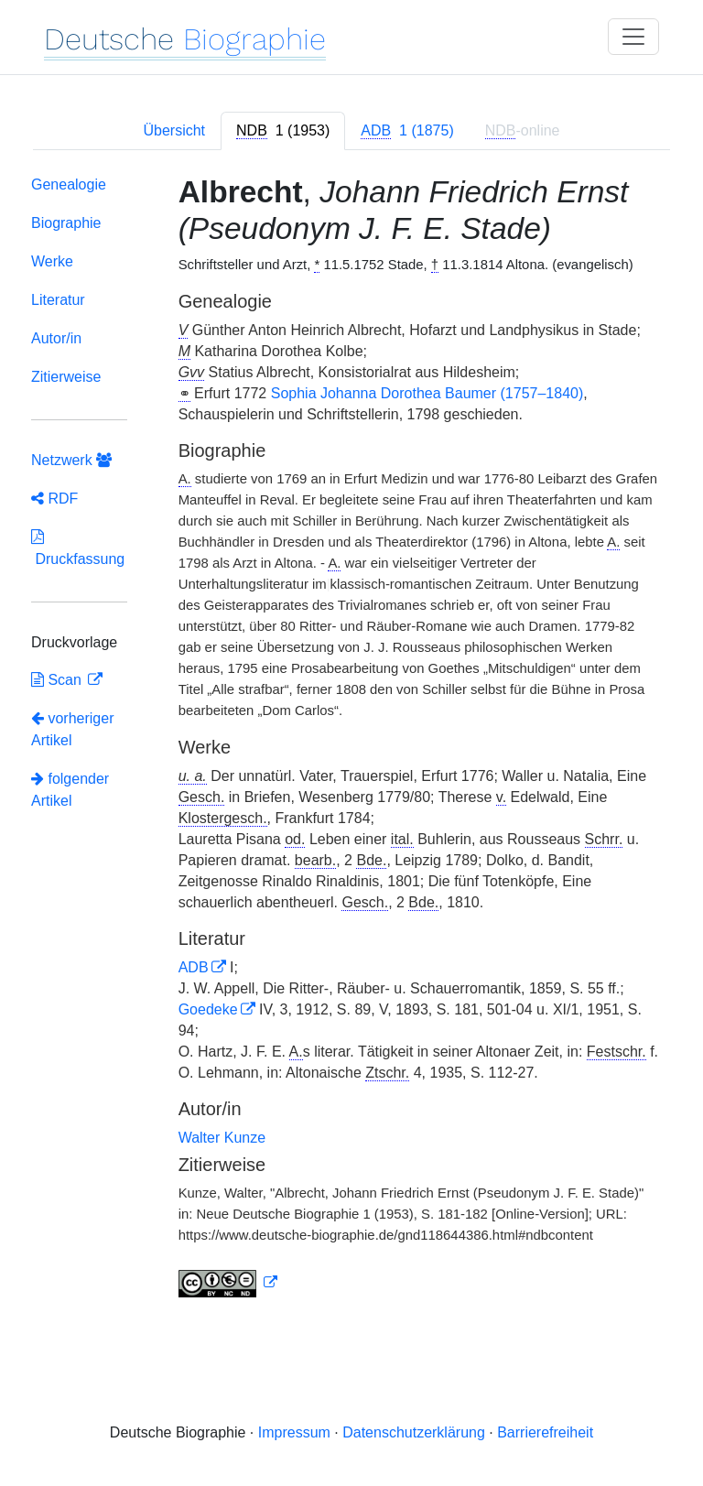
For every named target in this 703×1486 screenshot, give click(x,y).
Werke (52, 261)
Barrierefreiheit (545, 1432)
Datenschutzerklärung (413, 1432)
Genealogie (68, 184)
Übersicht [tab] (174, 130)
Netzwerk (71, 460)
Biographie (66, 223)
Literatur (58, 300)
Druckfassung (77, 548)
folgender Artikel (70, 789)
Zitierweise (66, 377)
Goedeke (208, 1009)
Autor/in (56, 338)
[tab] (283, 131)
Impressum (294, 1432)
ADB (193, 967)
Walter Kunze (221, 1137)
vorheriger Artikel (72, 729)
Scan (58, 680)
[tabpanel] (351, 740)
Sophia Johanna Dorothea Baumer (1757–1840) (427, 393)
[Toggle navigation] (633, 36)
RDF (54, 498)
